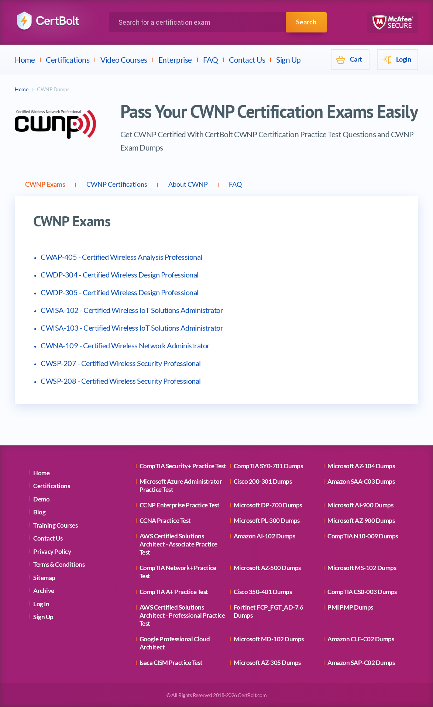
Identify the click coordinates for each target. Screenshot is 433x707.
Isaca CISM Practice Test (171, 662)
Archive (43, 590)
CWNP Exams (52, 184)
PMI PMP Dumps (350, 607)
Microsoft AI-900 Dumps (360, 505)
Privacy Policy (52, 551)
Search (306, 22)
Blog (39, 512)
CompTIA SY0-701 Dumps (268, 466)
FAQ (210, 59)
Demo (41, 499)
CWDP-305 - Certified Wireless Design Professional (120, 293)
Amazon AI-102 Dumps (264, 536)
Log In (41, 604)
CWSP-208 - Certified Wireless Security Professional (121, 381)
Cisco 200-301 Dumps (263, 481)
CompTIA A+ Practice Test (174, 592)
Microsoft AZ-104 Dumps (361, 466)
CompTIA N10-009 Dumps (362, 536)
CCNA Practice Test (165, 520)
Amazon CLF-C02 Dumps (360, 639)
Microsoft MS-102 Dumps (361, 568)
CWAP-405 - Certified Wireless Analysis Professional (121, 257)
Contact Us (247, 59)
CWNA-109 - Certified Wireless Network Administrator (125, 346)
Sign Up (288, 59)
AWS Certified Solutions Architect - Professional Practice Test (182, 615)
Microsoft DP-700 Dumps (268, 505)
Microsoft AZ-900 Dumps (361, 520)
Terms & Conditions (59, 564)
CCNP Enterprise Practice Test (180, 505)
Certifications (67, 59)
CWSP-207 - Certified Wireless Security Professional (121, 363)
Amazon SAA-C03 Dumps (361, 481)
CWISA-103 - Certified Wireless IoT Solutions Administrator (132, 328)
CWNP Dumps (53, 89)
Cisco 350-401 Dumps (263, 592)
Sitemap (44, 578)
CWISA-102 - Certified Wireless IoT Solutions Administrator (132, 310)
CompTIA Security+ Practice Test (183, 466)
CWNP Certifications (137, 184)
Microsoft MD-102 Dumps (269, 639)
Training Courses (55, 525)
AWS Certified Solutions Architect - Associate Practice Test (178, 544)
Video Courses (123, 59)
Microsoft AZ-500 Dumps (267, 568)
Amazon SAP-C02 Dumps (361, 662)
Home (25, 59)
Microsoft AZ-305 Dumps (267, 662)
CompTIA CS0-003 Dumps (362, 592)
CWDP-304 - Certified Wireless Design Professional (120, 275)
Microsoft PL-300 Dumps (267, 520)
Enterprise (175, 59)
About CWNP (223, 184)
